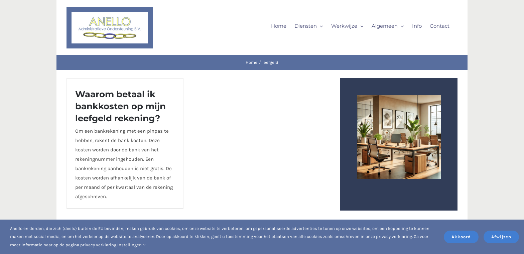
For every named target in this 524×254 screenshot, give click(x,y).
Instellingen (131, 244)
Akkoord (461, 236)
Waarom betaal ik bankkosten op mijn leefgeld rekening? (120, 106)
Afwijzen (501, 236)
